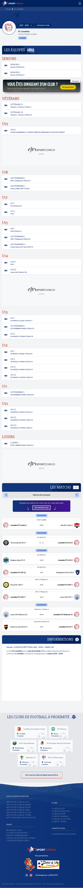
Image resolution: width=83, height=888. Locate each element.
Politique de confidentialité (53, 884)
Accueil (8, 9)
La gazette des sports (16, 833)
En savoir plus (68, 87)
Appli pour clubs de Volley (19, 812)
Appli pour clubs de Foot (18, 802)
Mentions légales (8, 884)
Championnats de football (64, 834)
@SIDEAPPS (53, 875)
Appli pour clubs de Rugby (18, 807)
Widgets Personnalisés (17, 835)
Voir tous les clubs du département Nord (41, 775)
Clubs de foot (58, 809)
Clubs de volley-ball (61, 819)
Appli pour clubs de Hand (18, 810)
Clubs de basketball (61, 811)
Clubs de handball (60, 816)
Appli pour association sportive (21, 818)
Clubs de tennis (59, 821)
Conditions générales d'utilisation (28, 884)
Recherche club (14, 830)
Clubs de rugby (59, 814)
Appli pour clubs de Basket (18, 805)
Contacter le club (43, 25)
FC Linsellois (18, 9)
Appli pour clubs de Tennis (18, 815)
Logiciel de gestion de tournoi (20, 838)
